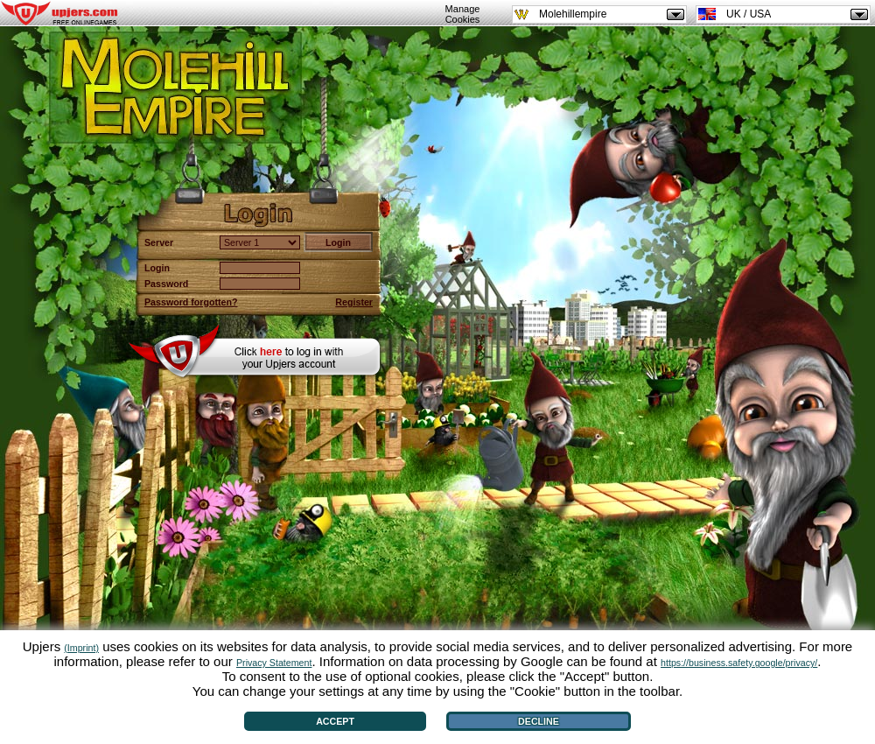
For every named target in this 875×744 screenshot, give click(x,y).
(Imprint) (81, 647)
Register (354, 302)
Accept (335, 721)
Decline (538, 721)
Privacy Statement (274, 662)
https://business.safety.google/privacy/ (739, 662)
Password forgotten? (191, 302)
